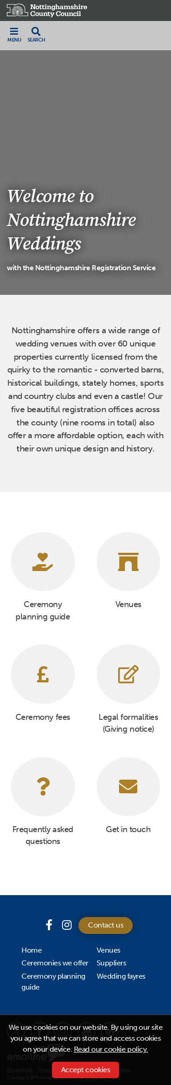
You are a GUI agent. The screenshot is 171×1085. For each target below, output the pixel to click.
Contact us (105, 925)
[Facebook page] (50, 925)
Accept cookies (85, 1069)
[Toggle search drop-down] (36, 34)
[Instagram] (67, 925)
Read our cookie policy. (111, 1049)
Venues (108, 950)
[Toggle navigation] (14, 34)
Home (31, 950)
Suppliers (111, 963)
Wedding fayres (121, 976)
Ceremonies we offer (54, 963)
